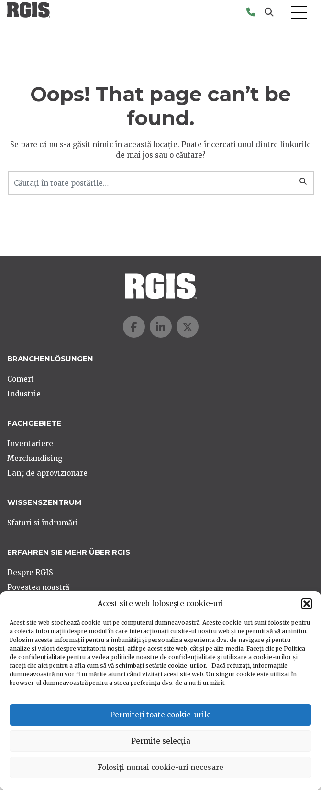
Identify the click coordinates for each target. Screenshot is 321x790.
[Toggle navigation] (299, 12)
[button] (306, 604)
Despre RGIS (30, 572)
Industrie (24, 393)
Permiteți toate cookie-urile (160, 714)
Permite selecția (160, 741)
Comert (20, 379)
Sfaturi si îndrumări (42, 522)
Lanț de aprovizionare (47, 473)
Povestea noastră (38, 587)
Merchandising (35, 458)
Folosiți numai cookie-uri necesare (160, 767)
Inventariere (30, 443)
